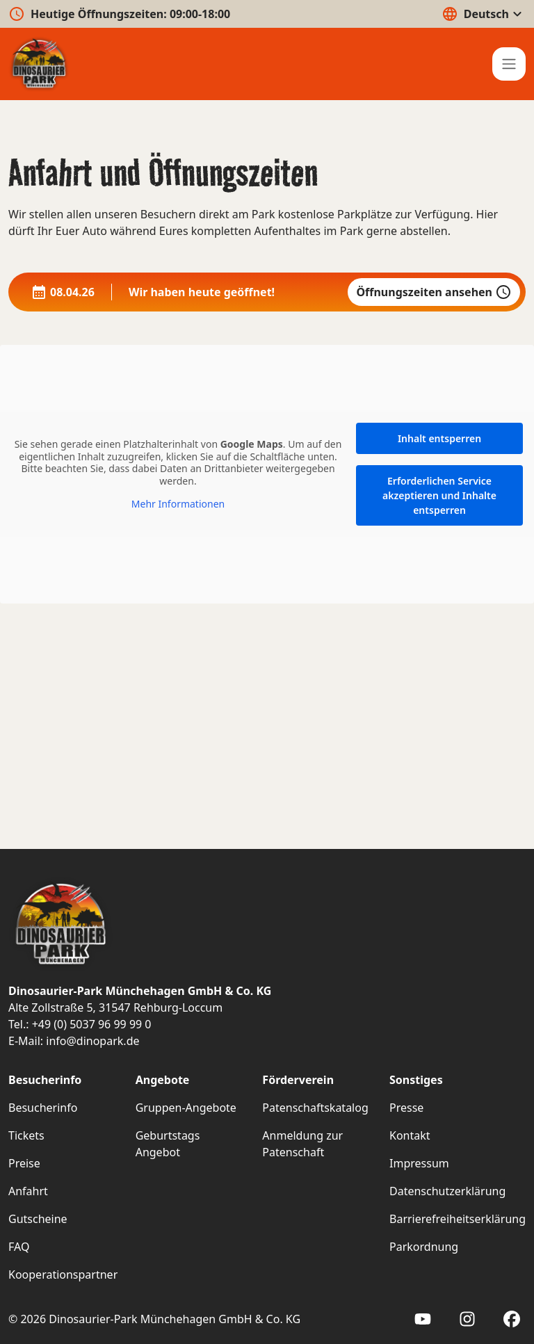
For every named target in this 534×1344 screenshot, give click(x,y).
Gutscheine (37, 1218)
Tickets (26, 1135)
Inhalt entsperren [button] (439, 438)
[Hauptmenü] (509, 64)
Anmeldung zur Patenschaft (302, 1144)
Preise (24, 1163)
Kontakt (409, 1135)
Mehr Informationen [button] (178, 504)
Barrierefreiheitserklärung (457, 1218)
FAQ (18, 1246)
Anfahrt (28, 1191)
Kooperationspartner (63, 1274)
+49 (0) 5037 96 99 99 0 (92, 1024)
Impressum (419, 1163)
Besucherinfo (42, 1107)
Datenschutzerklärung (447, 1191)
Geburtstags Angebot (168, 1144)
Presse (406, 1107)
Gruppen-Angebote (186, 1107)
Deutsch (484, 14)
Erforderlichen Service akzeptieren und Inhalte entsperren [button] (439, 495)
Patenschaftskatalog (315, 1107)
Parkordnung (423, 1246)
